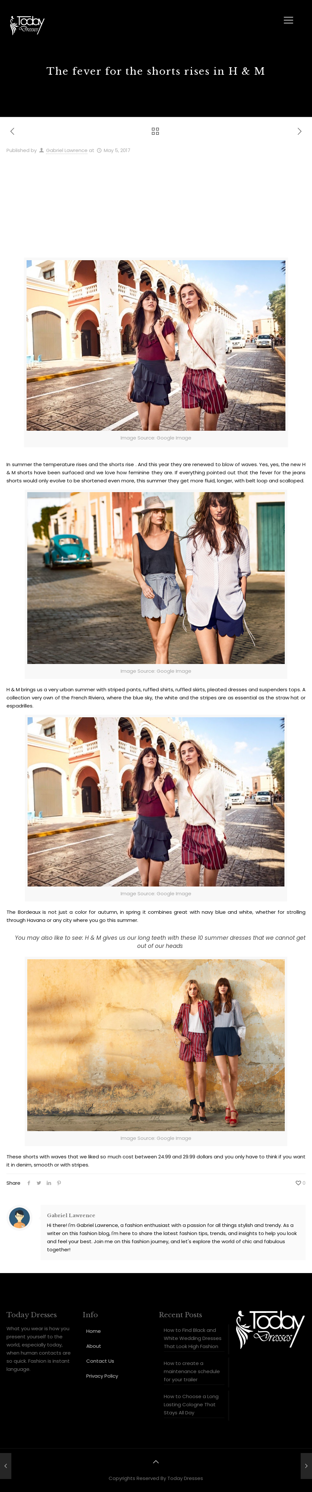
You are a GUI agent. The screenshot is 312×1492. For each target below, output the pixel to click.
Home (93, 1331)
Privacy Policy (102, 1375)
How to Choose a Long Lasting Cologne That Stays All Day (191, 1404)
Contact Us (100, 1361)
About (93, 1346)
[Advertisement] (155, 203)
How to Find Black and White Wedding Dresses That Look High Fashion (193, 1338)
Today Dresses (185, 1478)
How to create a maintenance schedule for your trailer (192, 1371)
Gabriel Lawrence (67, 150)
